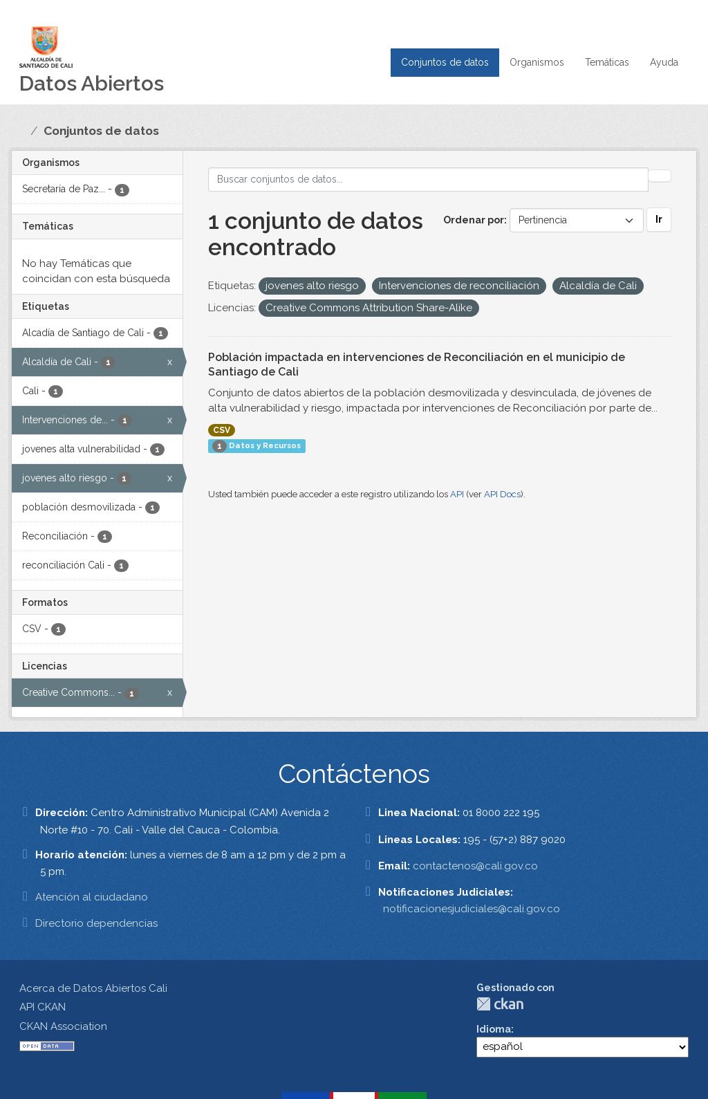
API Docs (502, 494)
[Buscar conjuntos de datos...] (428, 179)
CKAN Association (63, 1026)
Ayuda (664, 62)
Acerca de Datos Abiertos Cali (93, 988)
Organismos (537, 62)
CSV (221, 430)
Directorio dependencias (96, 923)
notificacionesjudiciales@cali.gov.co (471, 909)
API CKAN (42, 1007)
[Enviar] (659, 175)
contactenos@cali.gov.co (475, 866)
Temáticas (607, 62)
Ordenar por (473, 219)
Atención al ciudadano (91, 897)
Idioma (493, 1029)
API (457, 494)
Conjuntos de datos (445, 62)
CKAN (499, 1004)
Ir (658, 219)
